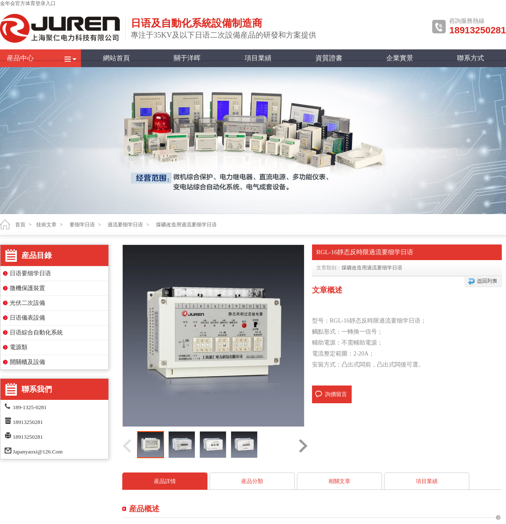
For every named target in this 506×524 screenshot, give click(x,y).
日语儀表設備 (27, 318)
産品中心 (20, 58)
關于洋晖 (187, 58)
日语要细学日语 (30, 273)
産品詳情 (165, 481)
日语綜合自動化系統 (36, 332)
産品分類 (252, 481)
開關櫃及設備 (27, 362)
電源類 (18, 347)
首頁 (20, 225)
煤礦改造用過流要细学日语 (372, 268)
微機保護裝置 (27, 288)
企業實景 (399, 58)
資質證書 (328, 58)
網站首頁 (116, 58)
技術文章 (46, 225)
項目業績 (258, 58)
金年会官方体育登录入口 (28, 3)
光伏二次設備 (27, 303)
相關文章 (339, 481)
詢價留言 (336, 394)
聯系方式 (470, 58)
